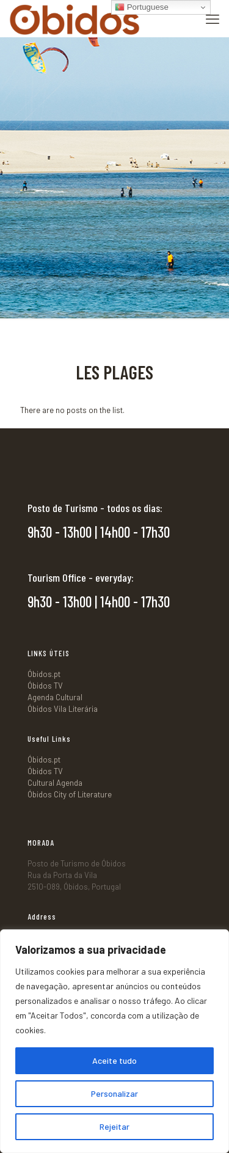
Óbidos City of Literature (69, 794)
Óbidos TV (45, 685)
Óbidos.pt (43, 674)
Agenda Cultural (54, 697)
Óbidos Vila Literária (62, 709)
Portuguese (142, 7)
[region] (114, 1041)
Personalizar (114, 1093)
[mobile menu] (212, 18)
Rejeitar (114, 1126)
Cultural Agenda (54, 783)
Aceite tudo (114, 1060)
